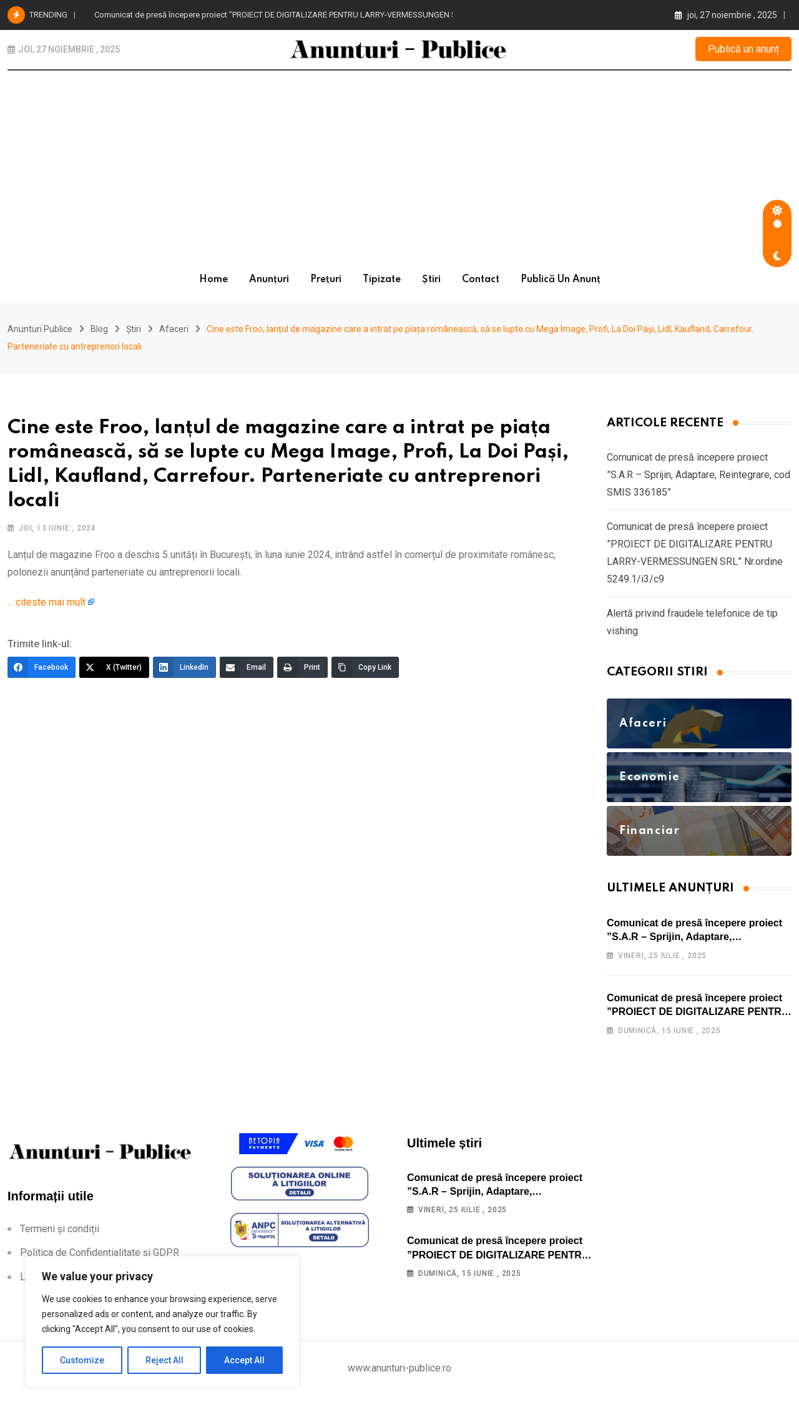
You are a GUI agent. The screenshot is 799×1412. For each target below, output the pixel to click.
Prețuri (325, 280)
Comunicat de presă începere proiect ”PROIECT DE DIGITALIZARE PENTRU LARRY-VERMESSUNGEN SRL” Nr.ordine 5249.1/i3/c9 (322, 14)
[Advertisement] (399, 164)
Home (213, 280)
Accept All (244, 1360)
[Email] (246, 675)
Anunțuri (269, 280)
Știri (431, 280)
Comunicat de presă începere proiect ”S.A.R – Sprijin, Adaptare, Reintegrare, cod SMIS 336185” (698, 482)
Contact (480, 280)
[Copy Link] (365, 675)
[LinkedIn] (184, 675)
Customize (82, 1360)
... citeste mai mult (46, 610)
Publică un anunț (743, 49)
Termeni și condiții (59, 1245)
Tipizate (382, 280)
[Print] (302, 675)
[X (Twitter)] (114, 675)
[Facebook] (41, 675)
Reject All (164, 1360)
